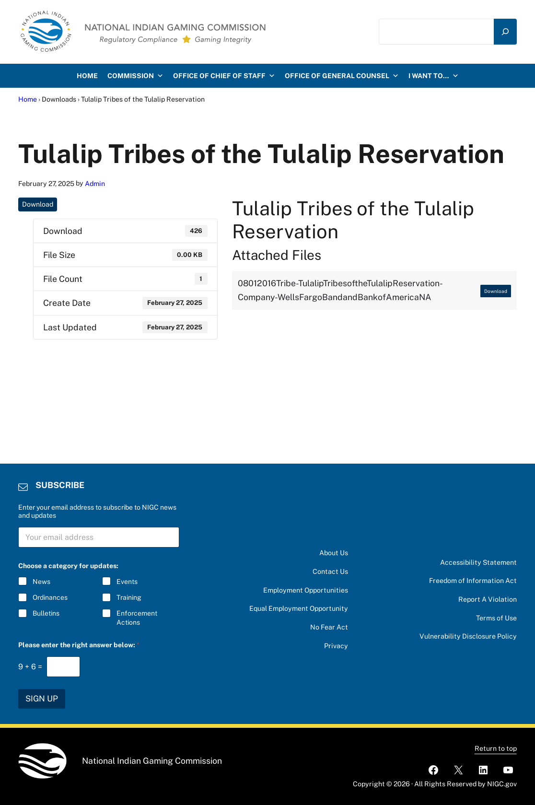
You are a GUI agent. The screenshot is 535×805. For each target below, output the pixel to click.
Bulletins (46, 613)
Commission (135, 76)
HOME (87, 76)
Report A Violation (487, 599)
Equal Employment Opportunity (298, 608)
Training (129, 597)
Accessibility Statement (478, 562)
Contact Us (330, 571)
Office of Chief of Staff (224, 76)
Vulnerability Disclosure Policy (468, 636)
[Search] (505, 32)
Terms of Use (496, 618)
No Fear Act (329, 627)
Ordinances (50, 597)
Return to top (496, 748)
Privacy (336, 646)
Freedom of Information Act (473, 580)
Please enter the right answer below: (79, 645)
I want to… (433, 76)
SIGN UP (41, 698)
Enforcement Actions (137, 617)
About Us (333, 553)
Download (37, 204)
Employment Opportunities (305, 590)
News (41, 581)
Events (127, 581)
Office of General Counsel (342, 76)
